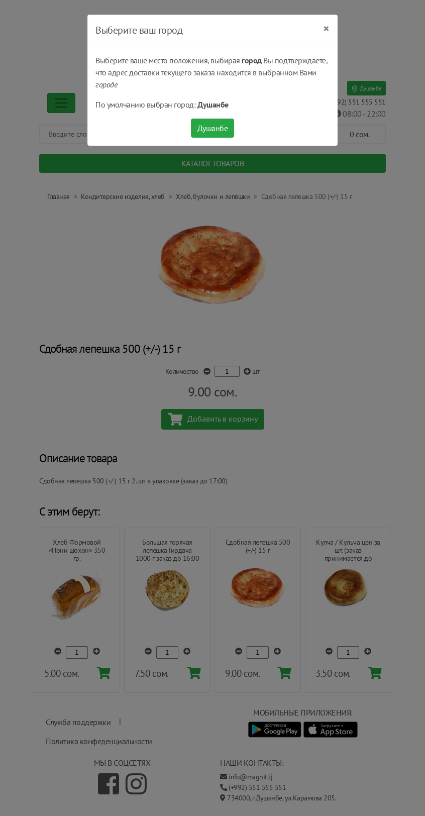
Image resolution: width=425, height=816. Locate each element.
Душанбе (212, 128)
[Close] (326, 29)
